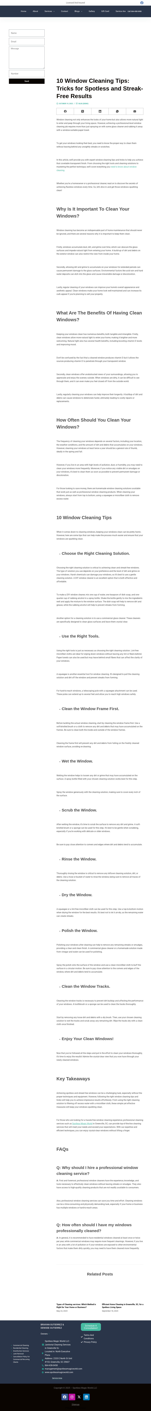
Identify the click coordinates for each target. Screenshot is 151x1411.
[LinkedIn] (100, 111)
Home (23, 11)
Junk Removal (18, 1354)
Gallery (92, 11)
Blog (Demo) (83, 104)
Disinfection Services (21, 1351)
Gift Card (105, 11)
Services (50, 11)
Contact (64, 11)
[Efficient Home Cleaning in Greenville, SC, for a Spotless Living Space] (123, 1290)
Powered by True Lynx (75, 1408)
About (35, 11)
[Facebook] (141, 2)
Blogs (79, 11)
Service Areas (123, 11)
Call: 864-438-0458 (134, 11)
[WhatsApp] (117, 111)
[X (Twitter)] (82, 111)
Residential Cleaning (20, 1348)
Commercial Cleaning (21, 1345)
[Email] (135, 111)
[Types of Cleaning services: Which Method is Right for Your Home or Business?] (77, 1290)
